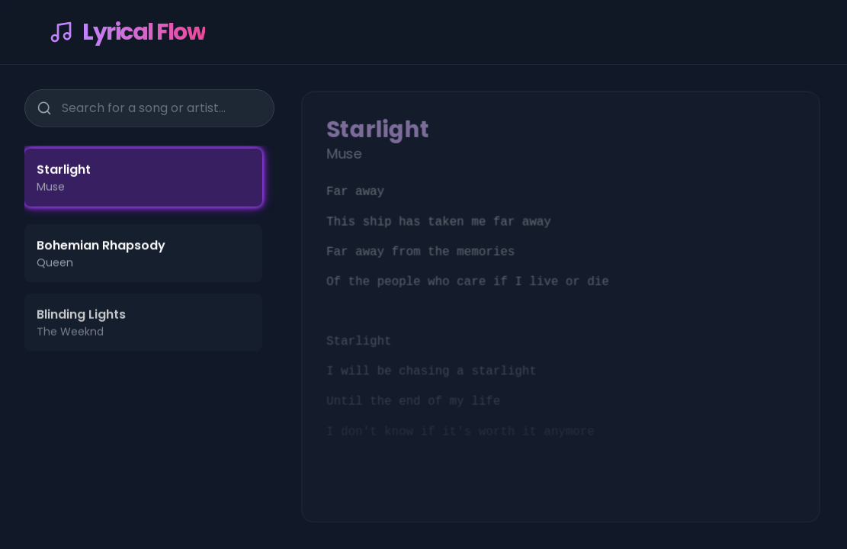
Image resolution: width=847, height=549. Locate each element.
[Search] (44, 106)
